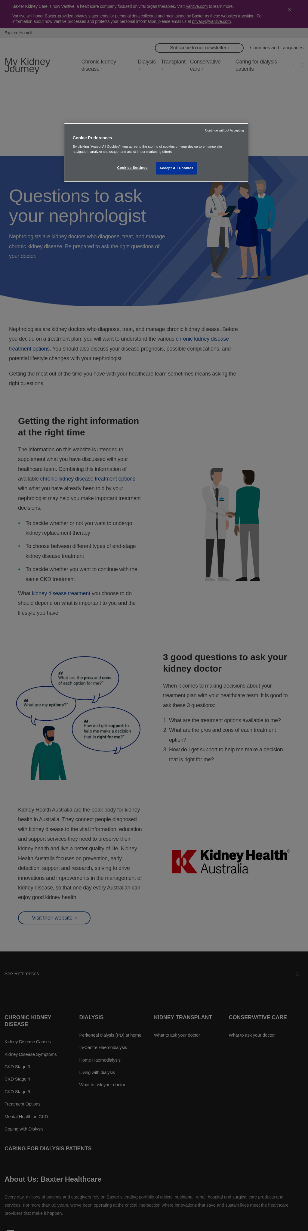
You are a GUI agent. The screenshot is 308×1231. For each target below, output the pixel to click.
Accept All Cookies (176, 168)
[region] (156, 152)
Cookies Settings (132, 167)
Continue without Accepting (224, 130)
